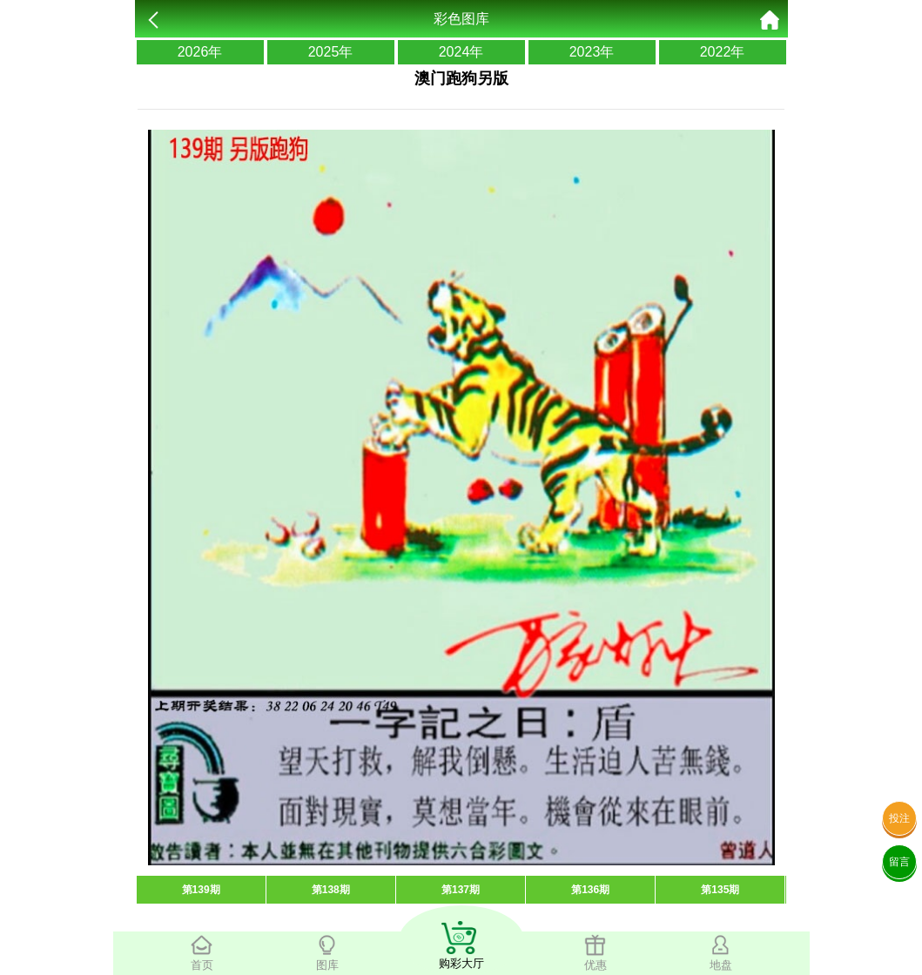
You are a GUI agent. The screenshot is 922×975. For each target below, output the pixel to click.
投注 (899, 818)
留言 (899, 862)
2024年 (461, 51)
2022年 (722, 51)
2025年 (330, 51)
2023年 (592, 51)
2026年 (200, 51)
